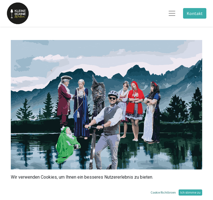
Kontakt (195, 13)
